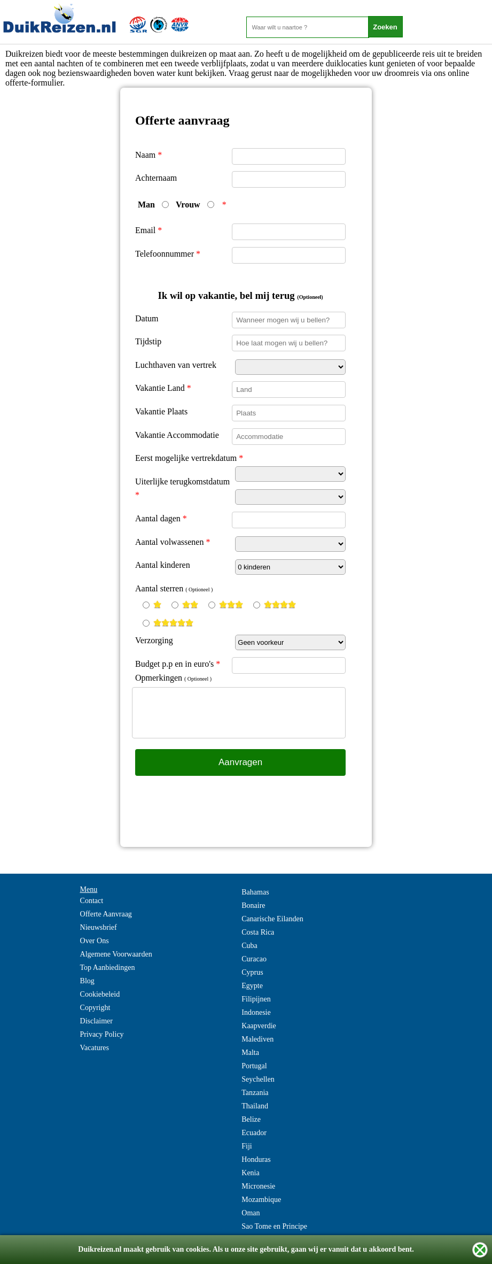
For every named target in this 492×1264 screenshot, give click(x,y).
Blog (87, 981)
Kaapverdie (258, 1026)
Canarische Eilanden (272, 919)
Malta (250, 1053)
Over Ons (94, 941)
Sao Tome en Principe (274, 1226)
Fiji (246, 1146)
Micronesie (258, 1186)
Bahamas (255, 892)
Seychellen (257, 1079)
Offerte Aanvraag (106, 914)
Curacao (254, 959)
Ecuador (254, 1133)
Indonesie (255, 1012)
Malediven (257, 1039)
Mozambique (261, 1200)
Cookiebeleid (100, 994)
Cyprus (252, 972)
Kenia (250, 1173)
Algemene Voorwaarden (116, 954)
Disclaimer (96, 1021)
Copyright (95, 1008)
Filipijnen (255, 999)
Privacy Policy (102, 1034)
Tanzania (254, 1093)
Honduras (255, 1159)
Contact (92, 901)
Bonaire (253, 905)
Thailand (254, 1106)
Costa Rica (257, 932)
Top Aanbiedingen (107, 968)
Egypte (252, 986)
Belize (251, 1119)
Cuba (249, 946)
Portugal (254, 1066)
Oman (250, 1213)
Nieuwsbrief (98, 927)
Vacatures (94, 1048)
